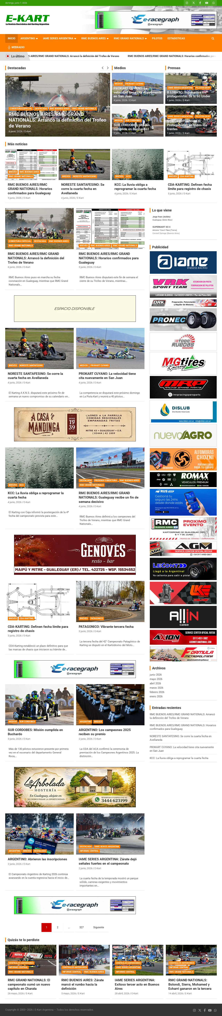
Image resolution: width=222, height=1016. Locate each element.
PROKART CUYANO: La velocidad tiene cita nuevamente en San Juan (137, 92)
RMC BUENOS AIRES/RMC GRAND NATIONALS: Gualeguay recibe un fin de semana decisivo (108, 497)
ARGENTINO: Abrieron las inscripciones (37, 859)
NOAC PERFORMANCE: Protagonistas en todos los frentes (187, 125)
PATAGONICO (97, 618)
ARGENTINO (27, 38)
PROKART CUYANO (134, 84)
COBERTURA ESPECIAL (21, 108)
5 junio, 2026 (15, 198)
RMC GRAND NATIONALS (129, 38)
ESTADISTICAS (176, 38)
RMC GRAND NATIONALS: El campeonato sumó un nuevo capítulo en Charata (29, 984)
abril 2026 (155, 683)
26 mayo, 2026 (16, 993)
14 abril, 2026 (175, 993)
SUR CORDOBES (133, 120)
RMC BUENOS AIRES (93, 38)
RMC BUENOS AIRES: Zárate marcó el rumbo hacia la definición (82, 984)
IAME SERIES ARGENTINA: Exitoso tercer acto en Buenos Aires (137, 984)
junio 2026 (156, 674)
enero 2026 (156, 696)
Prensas (174, 68)
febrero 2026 (157, 692)
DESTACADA (41, 108)
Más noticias (17, 144)
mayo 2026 (156, 679)
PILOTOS (157, 38)
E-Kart (27, 131)
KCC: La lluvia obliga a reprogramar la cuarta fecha (135, 187)
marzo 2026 (156, 687)
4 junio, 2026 (120, 100)
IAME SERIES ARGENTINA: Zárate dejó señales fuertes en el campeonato (108, 861)
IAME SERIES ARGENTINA (58, 38)
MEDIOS (118, 84)
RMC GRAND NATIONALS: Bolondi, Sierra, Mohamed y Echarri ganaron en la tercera (189, 984)
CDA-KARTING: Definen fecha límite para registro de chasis (190, 187)
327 (81, 927)
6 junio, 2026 (15, 131)
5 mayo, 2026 (68, 993)
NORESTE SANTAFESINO (84, 176)
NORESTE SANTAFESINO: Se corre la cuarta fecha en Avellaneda (82, 189)
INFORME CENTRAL (89, 851)
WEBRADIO (17, 47)
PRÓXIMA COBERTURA (106, 480)
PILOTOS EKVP (203, 88)
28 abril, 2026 (122, 993)
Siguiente (98, 927)
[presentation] (102, 68)
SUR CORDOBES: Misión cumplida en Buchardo (132, 127)
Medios (120, 68)
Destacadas (17, 68)
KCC (128, 176)
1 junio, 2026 (174, 100)
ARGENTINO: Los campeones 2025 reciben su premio (105, 732)
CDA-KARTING (187, 176)
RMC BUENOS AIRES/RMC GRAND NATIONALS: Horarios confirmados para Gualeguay (30, 189)
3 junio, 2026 (120, 133)
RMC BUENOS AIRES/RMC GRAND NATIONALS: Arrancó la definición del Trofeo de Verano (76, 56)
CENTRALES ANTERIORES (21, 963)
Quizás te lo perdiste (23, 940)
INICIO (11, 38)
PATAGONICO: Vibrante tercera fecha (106, 627)
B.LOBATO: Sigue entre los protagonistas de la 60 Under (188, 94)
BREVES (13, 172)
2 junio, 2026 (85, 738)
